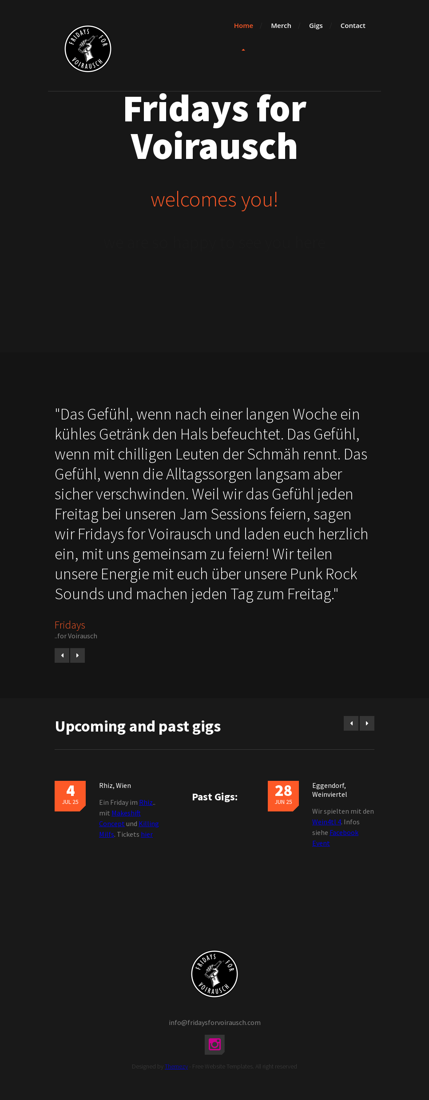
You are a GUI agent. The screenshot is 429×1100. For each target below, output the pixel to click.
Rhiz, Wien (115, 785)
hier (147, 834)
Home (243, 25)
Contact (353, 25)
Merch (281, 25)
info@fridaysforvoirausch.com (215, 1022)
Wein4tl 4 (326, 821)
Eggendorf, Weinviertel (329, 790)
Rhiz (146, 802)
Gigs (316, 25)
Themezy (176, 1066)
